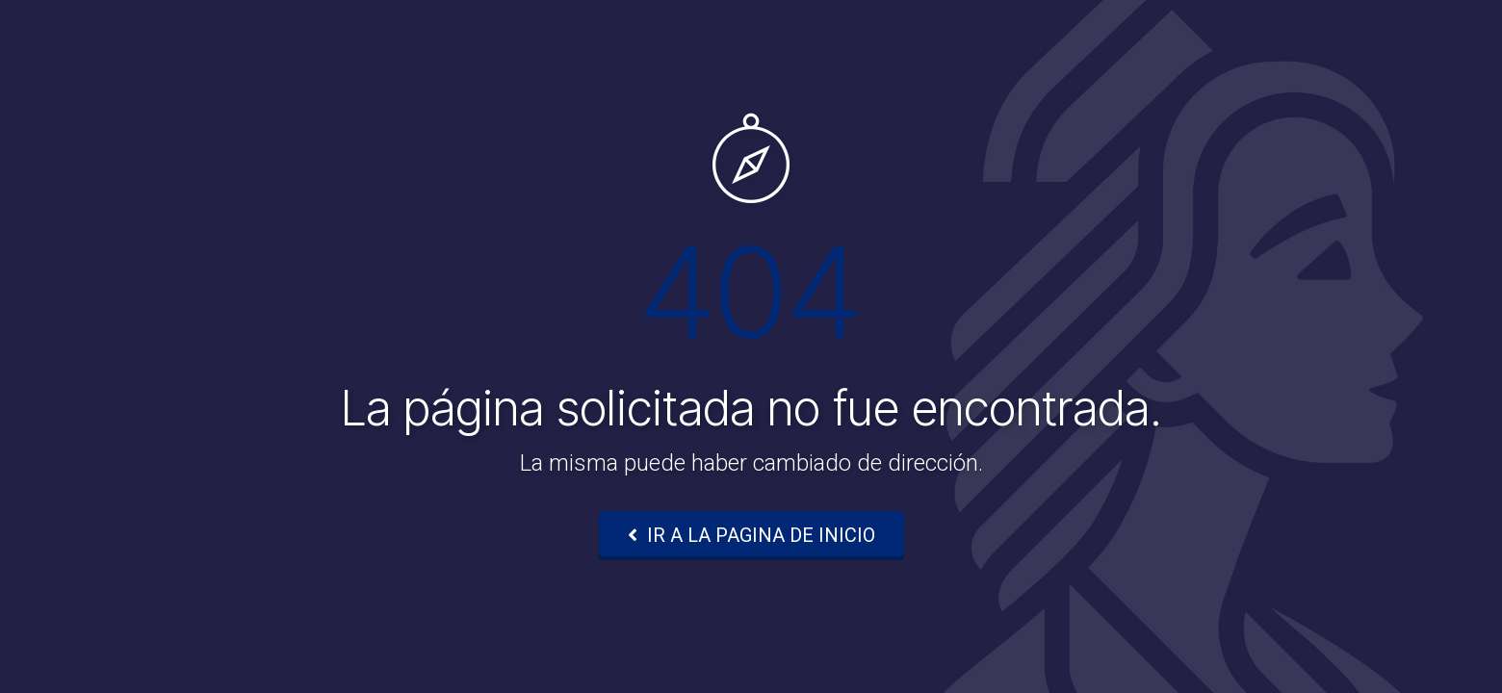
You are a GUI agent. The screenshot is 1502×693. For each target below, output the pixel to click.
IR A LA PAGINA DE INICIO (751, 535)
